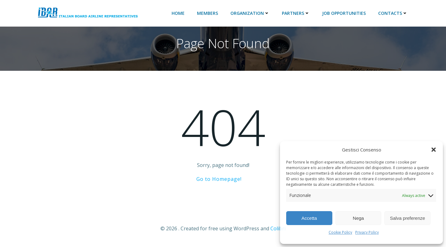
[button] (434, 150)
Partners (296, 13)
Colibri (278, 228)
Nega (358, 218)
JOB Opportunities (344, 13)
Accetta (309, 218)
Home (178, 13)
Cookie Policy (340, 232)
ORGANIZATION (249, 13)
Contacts (393, 13)
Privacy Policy (367, 232)
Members (207, 13)
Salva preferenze (407, 218)
